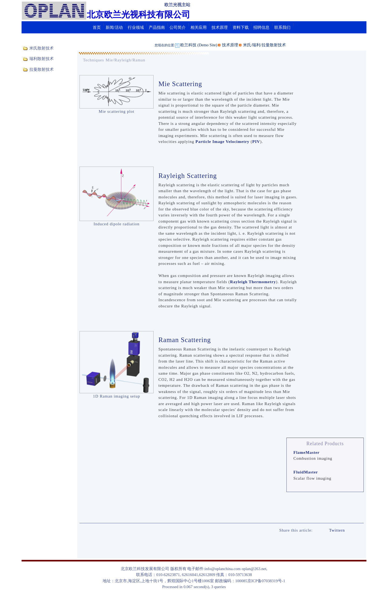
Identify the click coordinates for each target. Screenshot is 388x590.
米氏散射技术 (41, 48)
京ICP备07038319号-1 (266, 581)
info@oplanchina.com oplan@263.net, (236, 569)
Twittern (337, 530)
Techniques (93, 60)
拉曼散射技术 (41, 69)
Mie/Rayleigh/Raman (125, 60)
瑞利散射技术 (41, 59)
